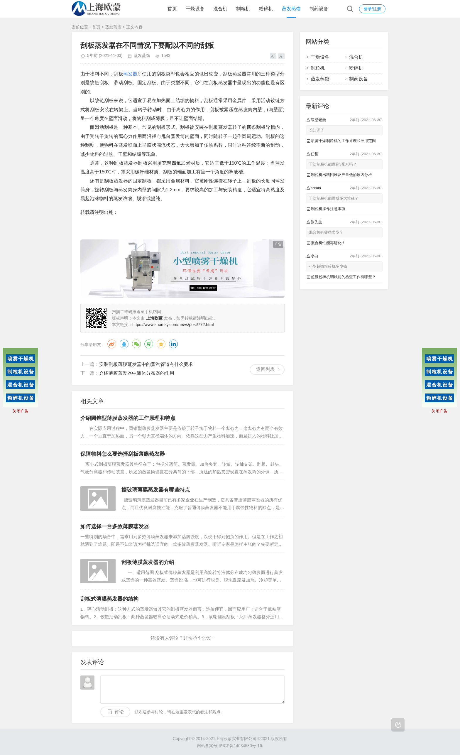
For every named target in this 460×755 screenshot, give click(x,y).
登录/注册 (372, 8)
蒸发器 (130, 73)
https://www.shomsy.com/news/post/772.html (173, 324)
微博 (111, 344)
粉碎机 (266, 8)
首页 (172, 8)
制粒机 (243, 8)
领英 (173, 344)
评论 (119, 711)
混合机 (220, 8)
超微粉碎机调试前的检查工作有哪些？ (343, 277)
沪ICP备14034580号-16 (240, 745)
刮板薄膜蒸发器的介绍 (147, 562)
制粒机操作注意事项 (328, 209)
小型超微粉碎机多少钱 (328, 266)
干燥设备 (195, 8)
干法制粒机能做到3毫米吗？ (333, 164)
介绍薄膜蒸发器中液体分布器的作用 (136, 373)
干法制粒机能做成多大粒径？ (333, 198)
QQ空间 (161, 344)
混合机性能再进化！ (328, 243)
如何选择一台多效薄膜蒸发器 (114, 526)
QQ (124, 344)
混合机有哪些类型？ (326, 232)
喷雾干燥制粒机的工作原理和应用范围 (343, 140)
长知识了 (316, 130)
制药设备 (319, 8)
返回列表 (265, 369)
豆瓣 (148, 344)
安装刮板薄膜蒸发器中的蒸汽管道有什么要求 (146, 364)
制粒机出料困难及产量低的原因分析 (341, 175)
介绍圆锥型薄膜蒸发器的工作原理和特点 (127, 418)
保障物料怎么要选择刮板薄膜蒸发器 (122, 454)
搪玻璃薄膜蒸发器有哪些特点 (155, 490)
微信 (136, 344)
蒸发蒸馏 (291, 8)
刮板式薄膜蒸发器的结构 (109, 599)
